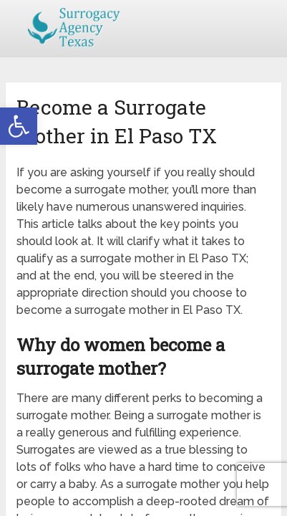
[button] (18, 126)
